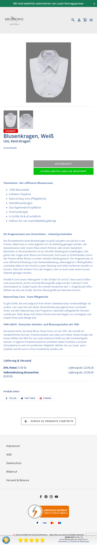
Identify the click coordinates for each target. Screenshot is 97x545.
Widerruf (11, 471)
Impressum (13, 446)
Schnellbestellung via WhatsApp (64, 171)
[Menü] (92, 20)
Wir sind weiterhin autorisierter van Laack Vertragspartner (48, 3)
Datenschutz (13, 463)
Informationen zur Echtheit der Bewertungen (73, 541)
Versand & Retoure (17, 480)
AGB (8, 454)
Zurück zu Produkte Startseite (48, 421)
